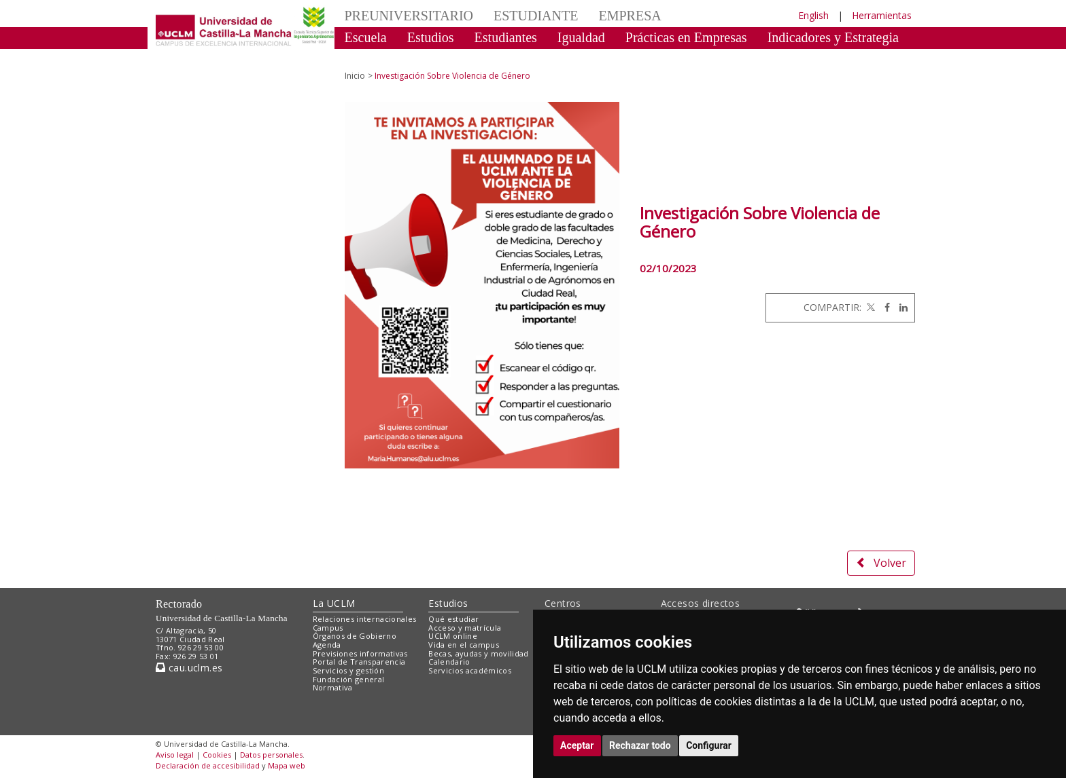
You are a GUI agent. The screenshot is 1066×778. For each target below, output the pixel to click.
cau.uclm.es (189, 667)
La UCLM (334, 603)
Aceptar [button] (577, 745)
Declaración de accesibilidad (208, 765)
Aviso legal (175, 754)
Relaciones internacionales (365, 619)
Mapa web (286, 765)
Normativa (333, 687)
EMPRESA (629, 15)
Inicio (355, 75)
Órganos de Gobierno (354, 636)
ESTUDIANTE (536, 15)
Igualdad (581, 37)
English (813, 15)
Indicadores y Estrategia (833, 37)
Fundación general (349, 679)
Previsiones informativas (360, 653)
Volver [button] (881, 562)
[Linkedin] (900, 307)
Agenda (327, 645)
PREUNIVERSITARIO (409, 15)
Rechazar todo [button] (640, 745)
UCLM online (452, 636)
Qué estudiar (453, 619)
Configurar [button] (709, 745)
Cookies (217, 754)
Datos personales (271, 754)
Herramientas (882, 15)
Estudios (430, 37)
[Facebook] (884, 307)
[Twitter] (869, 307)
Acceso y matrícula (464, 628)
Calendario (449, 661)
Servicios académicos (469, 670)
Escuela (366, 37)
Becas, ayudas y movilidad (478, 653)
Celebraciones (383, 57)
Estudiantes (506, 37)
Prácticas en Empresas (686, 37)
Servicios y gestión (348, 670)
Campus (328, 628)
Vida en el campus (463, 645)
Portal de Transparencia (359, 661)
